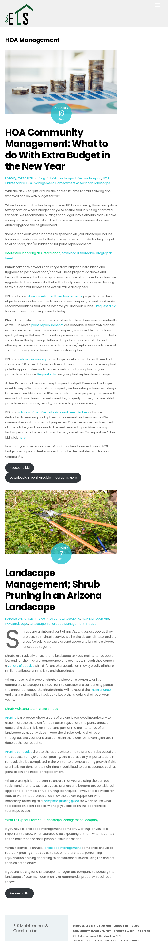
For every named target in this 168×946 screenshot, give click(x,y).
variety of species (21, 666)
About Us (121, 926)
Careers (144, 931)
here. (22, 437)
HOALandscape (16, 624)
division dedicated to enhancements (55, 296)
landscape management (62, 848)
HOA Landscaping (88, 178)
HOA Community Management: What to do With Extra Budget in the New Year (57, 149)
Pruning (10, 717)
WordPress (95, 940)
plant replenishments (47, 325)
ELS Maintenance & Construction (95, 936)
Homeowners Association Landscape (82, 183)
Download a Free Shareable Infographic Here (43, 477)
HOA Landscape (62, 178)
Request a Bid (19, 893)
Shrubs (91, 624)
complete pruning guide (61, 801)
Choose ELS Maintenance (92, 926)
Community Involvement (92, 931)
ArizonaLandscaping (65, 618)
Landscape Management (66, 624)
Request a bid (106, 306)
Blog (42, 178)
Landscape (37, 624)
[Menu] (157, 5)
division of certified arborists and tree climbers (54, 412)
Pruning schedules (18, 751)
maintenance (101, 689)
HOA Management (40, 183)
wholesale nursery (33, 359)
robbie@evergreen (19, 178)
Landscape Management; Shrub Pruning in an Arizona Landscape (53, 589)
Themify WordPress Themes (121, 940)
